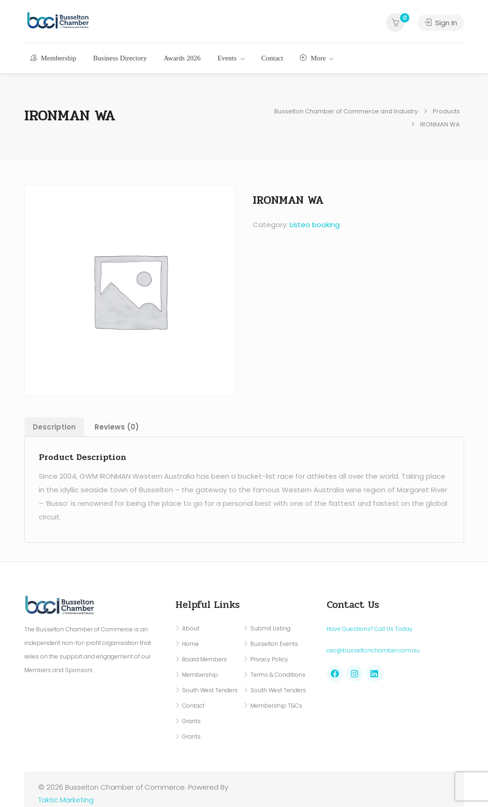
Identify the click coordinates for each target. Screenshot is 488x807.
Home (190, 644)
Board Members (204, 659)
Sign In (440, 23)
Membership (53, 58)
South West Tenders (210, 690)
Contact (273, 58)
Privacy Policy (269, 659)
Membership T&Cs (276, 706)
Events (227, 58)
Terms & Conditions (278, 675)
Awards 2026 (182, 58)
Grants (191, 721)
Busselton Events (274, 644)
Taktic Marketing (66, 800)
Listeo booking (315, 225)
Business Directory (120, 58)
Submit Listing (270, 628)
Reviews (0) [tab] (117, 427)
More (313, 58)
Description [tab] (54, 427)
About (190, 628)
